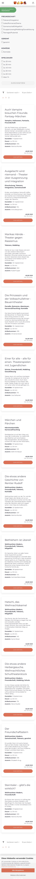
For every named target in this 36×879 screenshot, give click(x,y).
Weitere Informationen (18, 875)
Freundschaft (8, 16)
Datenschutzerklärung (8, 866)
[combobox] (13, 93)
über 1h (5, 77)
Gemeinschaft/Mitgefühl (11, 26)
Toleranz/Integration (10, 20)
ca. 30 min (6, 64)
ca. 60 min (6, 74)
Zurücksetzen (18, 83)
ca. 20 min (6, 61)
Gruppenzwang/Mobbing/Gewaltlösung (17, 29)
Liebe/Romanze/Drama (11, 23)
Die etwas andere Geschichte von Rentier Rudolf (15, 480)
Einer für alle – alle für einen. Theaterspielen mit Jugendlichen (18, 362)
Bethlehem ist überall (18, 540)
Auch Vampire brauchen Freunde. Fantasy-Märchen (16, 113)
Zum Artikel (18, 157)
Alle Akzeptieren (18, 870)
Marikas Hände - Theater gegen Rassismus (15, 237)
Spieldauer (6, 58)
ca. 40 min (6, 68)
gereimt (5, 39)
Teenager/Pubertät (9, 33)
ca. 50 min (6, 71)
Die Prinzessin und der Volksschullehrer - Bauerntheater (18, 299)
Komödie (5, 48)
